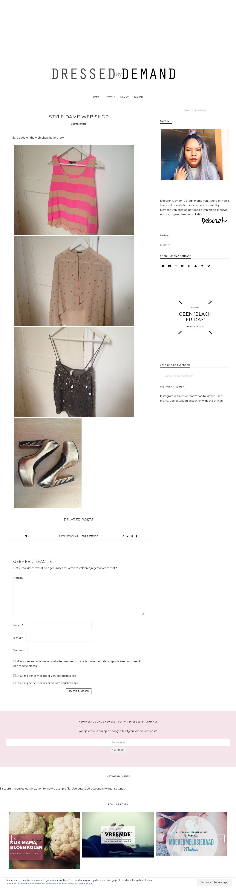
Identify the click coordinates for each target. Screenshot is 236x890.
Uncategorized (79, 128)
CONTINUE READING (195, 331)
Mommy (165, 249)
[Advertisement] (118, 26)
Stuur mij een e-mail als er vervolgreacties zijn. (46, 680)
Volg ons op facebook (175, 371)
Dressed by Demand (118, 75)
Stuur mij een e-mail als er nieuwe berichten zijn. (47, 687)
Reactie (18, 582)
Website (18, 654)
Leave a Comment (89, 540)
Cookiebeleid (85, 883)
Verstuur (118, 754)
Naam (18, 629)
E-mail (18, 642)
